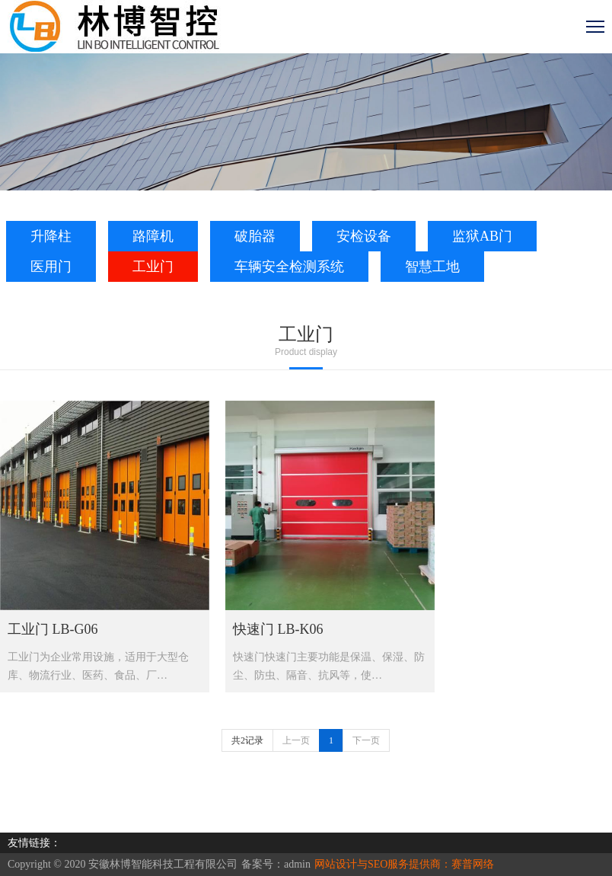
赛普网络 (472, 864)
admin (297, 864)
